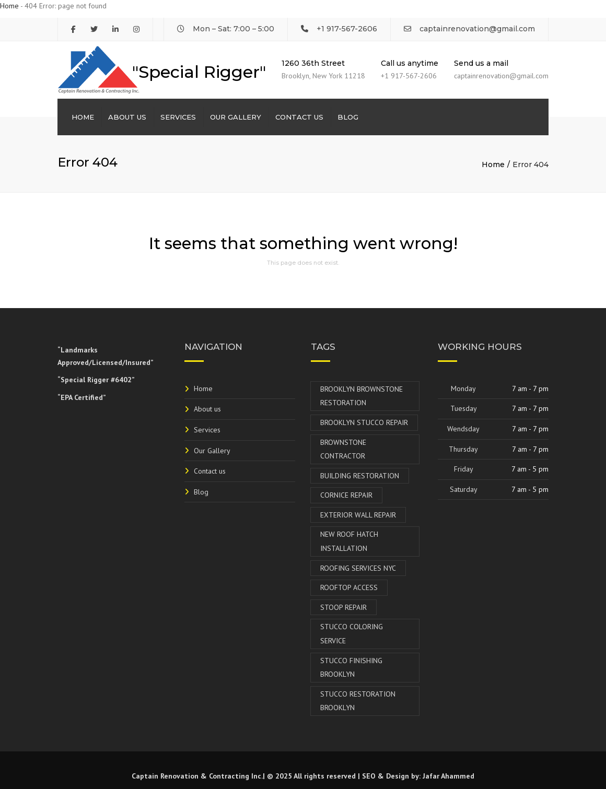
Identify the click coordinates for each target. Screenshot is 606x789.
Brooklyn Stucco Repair (364, 422)
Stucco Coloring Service (351, 633)
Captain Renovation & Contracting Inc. (197, 776)
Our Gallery (235, 117)
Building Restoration (359, 475)
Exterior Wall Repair (358, 515)
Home (9, 5)
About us (127, 117)
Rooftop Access (349, 587)
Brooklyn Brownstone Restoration (361, 396)
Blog (347, 117)
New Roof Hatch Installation (349, 541)
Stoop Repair (343, 607)
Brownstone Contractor (343, 449)
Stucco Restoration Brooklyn (357, 701)
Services (178, 117)
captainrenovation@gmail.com (477, 28)
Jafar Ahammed (448, 776)
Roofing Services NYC (358, 568)
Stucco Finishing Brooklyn (351, 667)
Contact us (299, 117)
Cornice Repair (346, 495)
